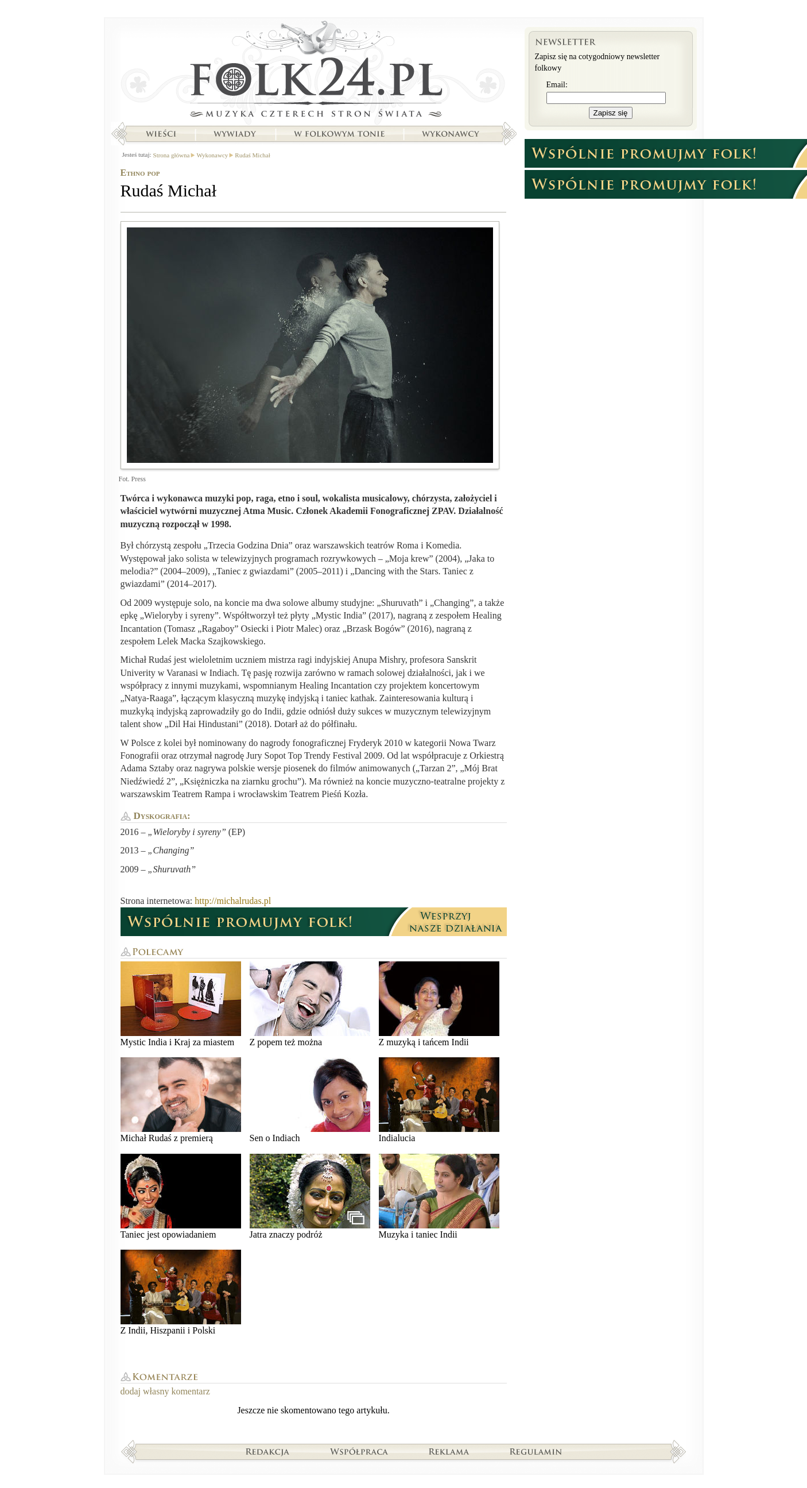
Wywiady (235, 133)
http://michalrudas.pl (233, 901)
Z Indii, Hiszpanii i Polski (181, 1292)
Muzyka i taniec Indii (439, 1196)
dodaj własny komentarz (165, 1391)
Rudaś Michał (252, 155)
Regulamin (536, 1451)
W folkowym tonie (339, 133)
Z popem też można (310, 1004)
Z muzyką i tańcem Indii (439, 1004)
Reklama (449, 1451)
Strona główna (314, 71)
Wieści (161, 133)
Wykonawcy (452, 133)
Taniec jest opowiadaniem (181, 1196)
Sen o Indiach (310, 1100)
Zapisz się (610, 113)
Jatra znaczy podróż (310, 1196)
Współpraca (359, 1451)
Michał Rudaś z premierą (181, 1100)
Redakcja (268, 1451)
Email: (557, 84)
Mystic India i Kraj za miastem (181, 1004)
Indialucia (439, 1100)
